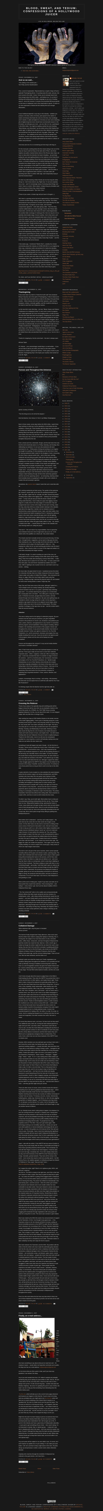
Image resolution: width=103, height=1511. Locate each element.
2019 (66, 419)
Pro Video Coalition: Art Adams (71, 189)
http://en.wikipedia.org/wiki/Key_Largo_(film (31, 1164)
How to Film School (68, 180)
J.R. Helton (66, 341)
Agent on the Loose (68, 332)
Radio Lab (65, 259)
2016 (66, 426)
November (69, 454)
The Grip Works (67, 321)
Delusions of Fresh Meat (70, 377)
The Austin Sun (67, 359)
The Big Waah (67, 196)
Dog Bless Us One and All (70, 157)
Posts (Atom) (30, 1472)
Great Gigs (66, 171)
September (69, 477)
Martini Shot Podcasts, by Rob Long (73, 254)
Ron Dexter (66, 310)
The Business (66, 268)
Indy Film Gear (67, 306)
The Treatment (67, 279)
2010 (66, 442)
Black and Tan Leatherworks (71, 292)
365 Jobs (65, 330)
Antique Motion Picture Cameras (72, 294)
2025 (66, 403)
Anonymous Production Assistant (72, 144)
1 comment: (47, 280)
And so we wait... (26, 80)
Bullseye (65, 234)
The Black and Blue (68, 198)
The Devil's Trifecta (68, 361)
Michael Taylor (77, 78)
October (68, 475)
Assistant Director (68, 148)
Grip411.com (66, 303)
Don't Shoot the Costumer (70, 162)
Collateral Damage (26, 926)
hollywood (27, 694)
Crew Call (65, 238)
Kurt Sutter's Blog (68, 392)
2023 (66, 408)
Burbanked (68, 213)
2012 (66, 437)
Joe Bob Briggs (67, 343)
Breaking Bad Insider (69, 232)
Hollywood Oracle (68, 175)
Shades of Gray (67, 357)
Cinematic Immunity (68, 153)
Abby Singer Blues (68, 372)
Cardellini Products (68, 296)
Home (39, 1468)
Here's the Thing (67, 245)
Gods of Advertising (68, 166)
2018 (66, 421)
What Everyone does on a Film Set (73, 319)
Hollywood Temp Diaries (69, 386)
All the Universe (67, 334)
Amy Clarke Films (68, 141)
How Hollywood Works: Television (72, 177)
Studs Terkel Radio (68, 265)
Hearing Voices (67, 243)
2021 (66, 413)
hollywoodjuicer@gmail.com (48, 1367)
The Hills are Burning (69, 200)
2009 (66, 444)
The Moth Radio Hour (69, 275)
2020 (66, 416)
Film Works (66, 301)
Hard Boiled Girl (69, 218)
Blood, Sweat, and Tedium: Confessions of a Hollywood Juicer (51, 11)
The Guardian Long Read (70, 272)
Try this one (22, 1394)
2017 (66, 424)
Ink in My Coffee (67, 339)
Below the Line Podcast (69, 229)
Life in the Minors (67, 348)
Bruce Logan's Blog (68, 150)
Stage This (66, 315)
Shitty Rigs (66, 193)
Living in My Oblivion (68, 184)
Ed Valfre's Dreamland (69, 337)
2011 (66, 439)
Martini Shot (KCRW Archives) (71, 252)
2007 (66, 450)
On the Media (66, 256)
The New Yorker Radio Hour (71, 277)
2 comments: (47, 913)
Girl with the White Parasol (73, 216)
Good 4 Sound (67, 168)
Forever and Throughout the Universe (35, 370)
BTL (64, 374)
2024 (66, 406)
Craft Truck (66, 155)
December (69, 452)
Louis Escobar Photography (70, 350)
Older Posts (56, 1468)
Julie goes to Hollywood (69, 390)
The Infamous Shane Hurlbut (71, 202)
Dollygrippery (66, 159)
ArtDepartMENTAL (68, 146)
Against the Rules (68, 227)
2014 (66, 432)
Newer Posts (22, 1468)
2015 (66, 429)
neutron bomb (32, 484)
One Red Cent (67, 395)
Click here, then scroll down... (31, 70)
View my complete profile (71, 133)
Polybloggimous (67, 355)
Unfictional (66, 281)
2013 (66, 434)
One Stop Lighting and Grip (70, 308)
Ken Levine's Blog (68, 182)
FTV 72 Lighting (67, 381)
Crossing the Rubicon (28, 703)
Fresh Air (65, 241)
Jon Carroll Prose (67, 346)
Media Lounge (67, 352)
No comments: (48, 1303)
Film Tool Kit (66, 164)
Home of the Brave (68, 247)
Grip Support (66, 173)
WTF (64, 284)
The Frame (66, 270)
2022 (66, 411)
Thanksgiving (24, 292)
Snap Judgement (67, 261)
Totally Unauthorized (68, 205)
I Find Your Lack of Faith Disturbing (73, 388)
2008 (66, 447)
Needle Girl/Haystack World (70, 187)
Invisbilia (65, 250)
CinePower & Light (68, 299)
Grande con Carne (68, 383)
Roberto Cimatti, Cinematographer (72, 191)
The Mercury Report (68, 317)
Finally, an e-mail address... (30, 1316)
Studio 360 (66, 263)
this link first (48, 1398)
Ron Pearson (66, 312)
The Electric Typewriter (69, 364)
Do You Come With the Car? (71, 379)
